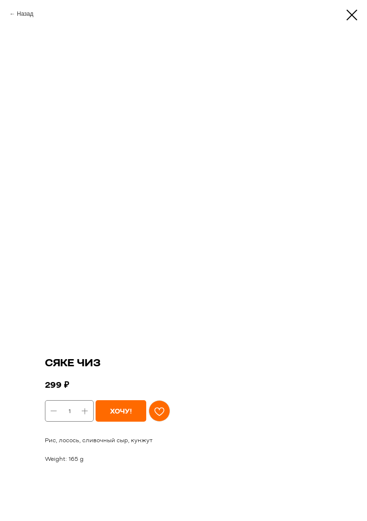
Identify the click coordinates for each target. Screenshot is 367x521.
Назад (25, 14)
